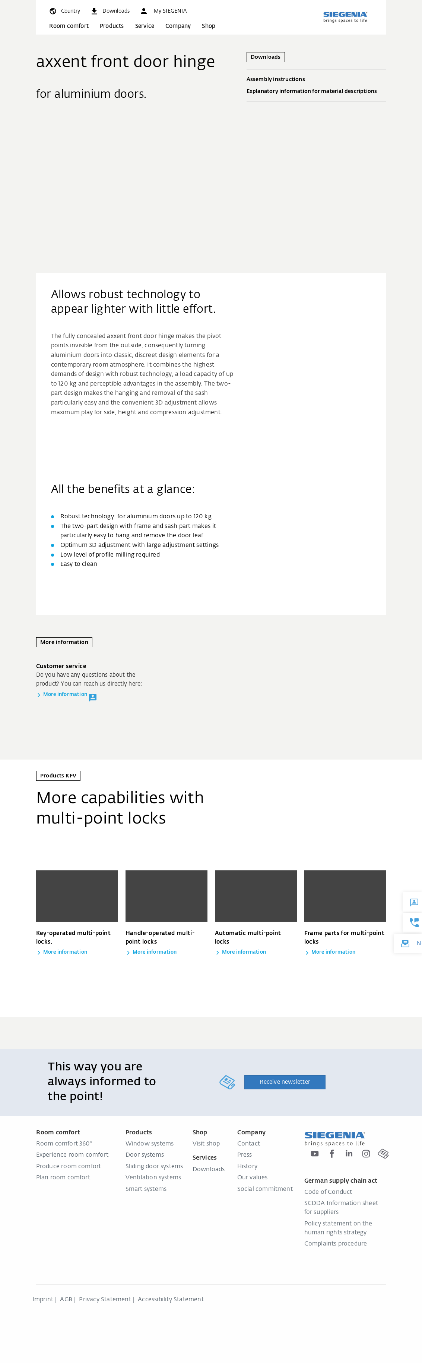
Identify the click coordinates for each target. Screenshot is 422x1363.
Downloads (209, 1170)
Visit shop (206, 1144)
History (247, 1167)
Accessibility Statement (171, 1300)
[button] (162, 11)
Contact (248, 1144)
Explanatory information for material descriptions (316, 91)
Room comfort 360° (64, 1144)
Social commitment (265, 1189)
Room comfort (69, 26)
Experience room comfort (72, 1155)
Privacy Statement (105, 1300)
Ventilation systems (153, 1178)
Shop (208, 26)
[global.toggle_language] (64, 11)
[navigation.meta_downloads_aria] (110, 11)
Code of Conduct (328, 1192)
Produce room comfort (68, 1167)
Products (112, 26)
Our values (252, 1178)
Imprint (42, 1300)
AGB (66, 1300)
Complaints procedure (335, 1244)
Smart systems (146, 1189)
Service (144, 26)
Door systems (145, 1155)
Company (178, 26)
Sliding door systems (154, 1167)
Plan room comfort (63, 1178)
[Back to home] (345, 17)
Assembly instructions (316, 79)
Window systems (150, 1144)
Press (244, 1155)
